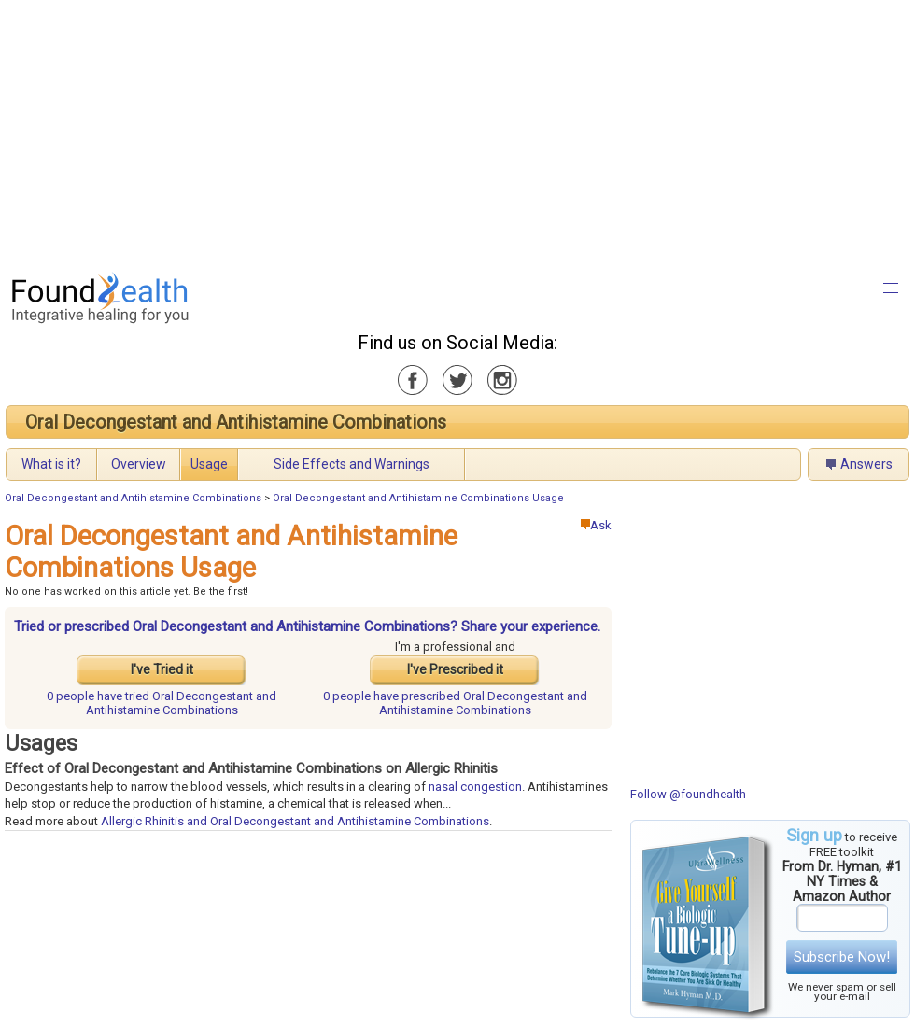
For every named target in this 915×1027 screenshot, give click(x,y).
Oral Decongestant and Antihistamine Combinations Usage (418, 498)
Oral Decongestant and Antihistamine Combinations (235, 422)
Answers (866, 464)
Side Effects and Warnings (351, 464)
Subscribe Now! (842, 957)
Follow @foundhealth (688, 794)
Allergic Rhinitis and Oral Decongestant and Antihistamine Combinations (295, 821)
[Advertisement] (417, 130)
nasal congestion (475, 787)
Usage (209, 464)
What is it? (51, 464)
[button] (890, 288)
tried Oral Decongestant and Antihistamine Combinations (161, 703)
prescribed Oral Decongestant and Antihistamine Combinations (455, 703)
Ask (596, 525)
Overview (138, 464)
